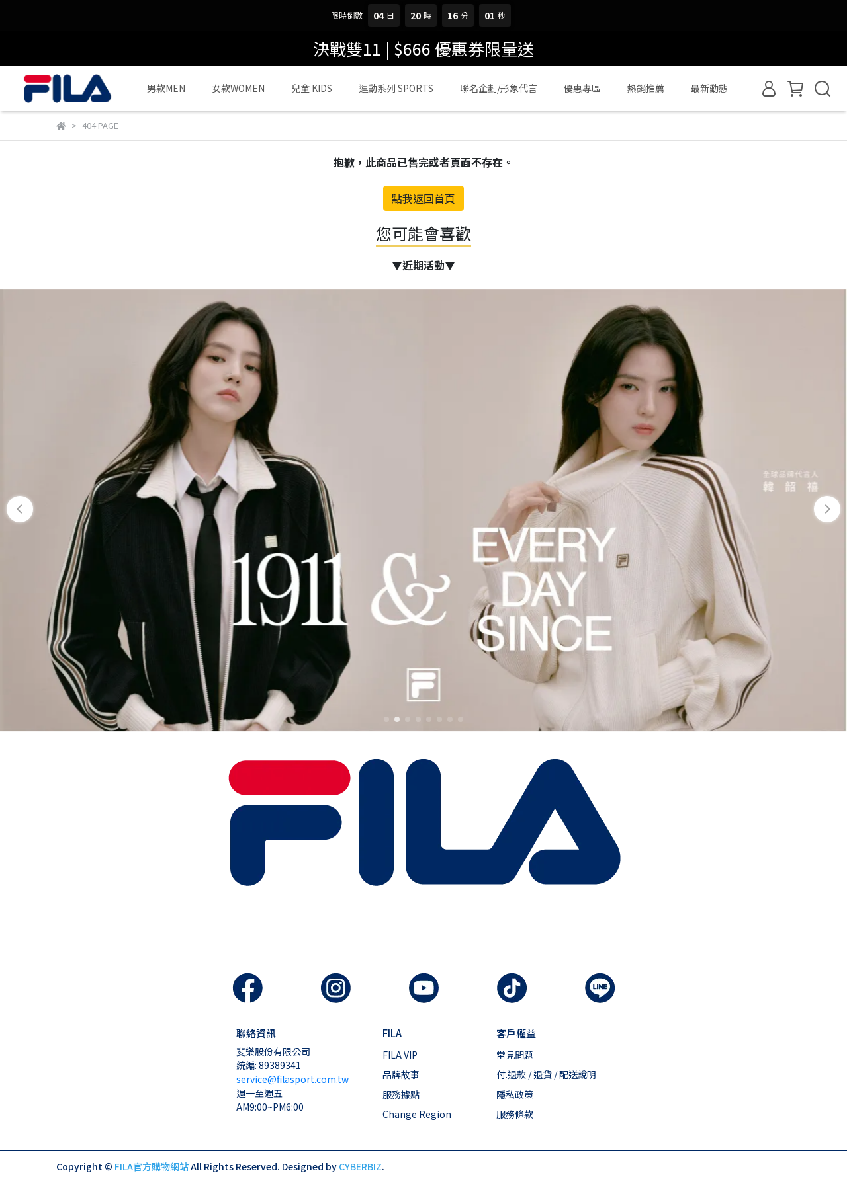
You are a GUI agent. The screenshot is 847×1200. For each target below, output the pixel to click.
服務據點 (401, 1094)
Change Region (416, 1114)
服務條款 (514, 1114)
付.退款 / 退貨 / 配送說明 (546, 1074)
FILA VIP (400, 1054)
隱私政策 (514, 1094)
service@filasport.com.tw (292, 1079)
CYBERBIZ (360, 1166)
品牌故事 (401, 1074)
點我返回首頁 (423, 198)
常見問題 (514, 1054)
